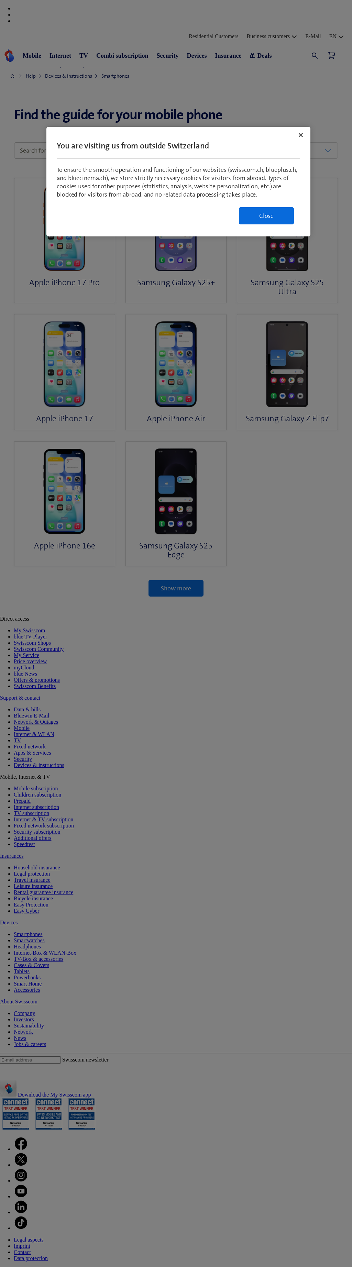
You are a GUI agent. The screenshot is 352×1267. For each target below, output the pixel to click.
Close (266, 216)
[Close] (300, 135)
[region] (178, 181)
